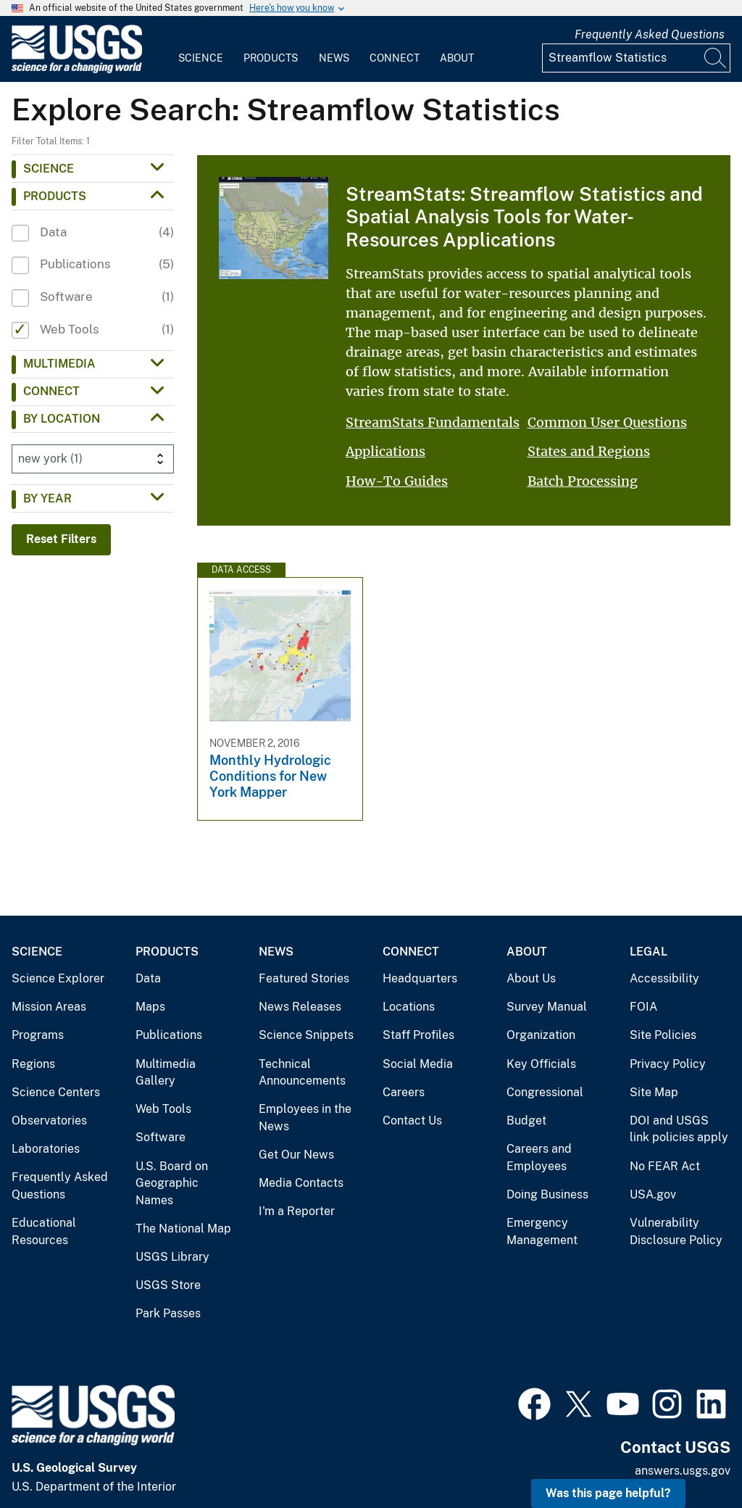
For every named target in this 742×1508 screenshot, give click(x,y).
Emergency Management (542, 1231)
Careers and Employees (539, 1157)
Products (270, 58)
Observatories (49, 1120)
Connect (395, 58)
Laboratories (46, 1149)
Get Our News (296, 1154)
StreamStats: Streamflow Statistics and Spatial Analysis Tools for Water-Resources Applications (524, 216)
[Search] (715, 58)
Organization (541, 1035)
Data (148, 978)
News (334, 58)
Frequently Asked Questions (650, 34)
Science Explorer (58, 978)
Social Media (418, 1064)
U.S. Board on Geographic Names (172, 1183)
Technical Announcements (302, 1072)
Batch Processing (583, 481)
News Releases (300, 1007)
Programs (38, 1035)
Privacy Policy (668, 1064)
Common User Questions (607, 422)
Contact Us (412, 1120)
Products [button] (54, 196)
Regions (33, 1064)
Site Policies (663, 1035)
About (457, 58)
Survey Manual (547, 1007)
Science (200, 58)
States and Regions (589, 451)
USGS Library (172, 1257)
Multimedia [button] (59, 363)
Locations (409, 1007)
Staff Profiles (418, 1035)
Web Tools (163, 1109)
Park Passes (168, 1313)
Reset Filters (61, 539)
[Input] (636, 58)
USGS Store (168, 1285)
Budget (526, 1120)
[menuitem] (200, 49)
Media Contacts (301, 1183)
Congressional (545, 1092)
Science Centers (56, 1092)
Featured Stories (304, 978)
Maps (150, 1007)
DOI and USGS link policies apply (679, 1129)
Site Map (654, 1092)
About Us (531, 978)
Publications (169, 1035)
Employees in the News (305, 1117)
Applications (385, 451)
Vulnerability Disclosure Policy (676, 1231)
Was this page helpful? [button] (608, 1493)
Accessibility (664, 978)
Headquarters (420, 978)
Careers (404, 1092)
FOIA (643, 1007)
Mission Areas (49, 1007)
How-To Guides (397, 481)
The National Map (183, 1228)
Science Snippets (306, 1035)
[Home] (77, 70)
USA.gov (653, 1194)
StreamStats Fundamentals (433, 422)
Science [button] (48, 168)
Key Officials (541, 1064)
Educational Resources (44, 1231)
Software (161, 1137)
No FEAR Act (665, 1166)
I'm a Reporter (297, 1211)
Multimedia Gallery (166, 1072)
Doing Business (547, 1194)
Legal (648, 951)
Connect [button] (51, 391)
